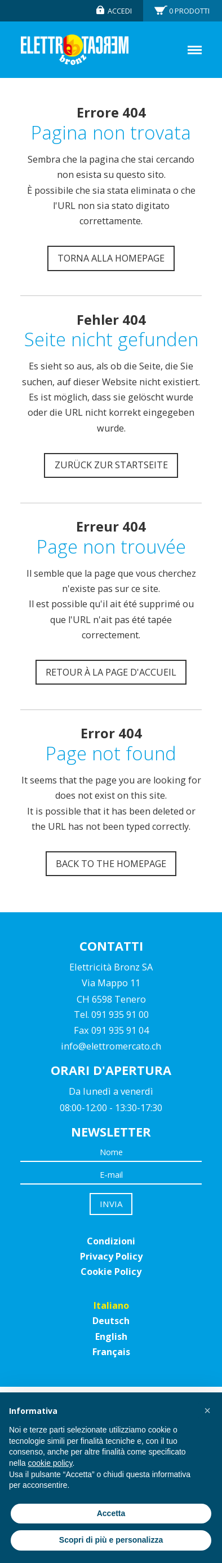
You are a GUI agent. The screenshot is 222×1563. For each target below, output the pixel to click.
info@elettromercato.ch (111, 1046)
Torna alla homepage (111, 258)
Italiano (111, 1305)
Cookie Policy (111, 1271)
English (111, 1336)
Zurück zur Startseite (111, 465)
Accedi (120, 11)
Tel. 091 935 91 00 (111, 1014)
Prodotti (189, 11)
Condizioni (111, 1241)
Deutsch (111, 1320)
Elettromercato (74, 49)
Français (111, 1352)
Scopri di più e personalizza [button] (111, 1539)
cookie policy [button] (50, 1463)
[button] (207, 1410)
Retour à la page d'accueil (111, 672)
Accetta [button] (111, 1513)
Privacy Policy (111, 1256)
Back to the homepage (111, 863)
